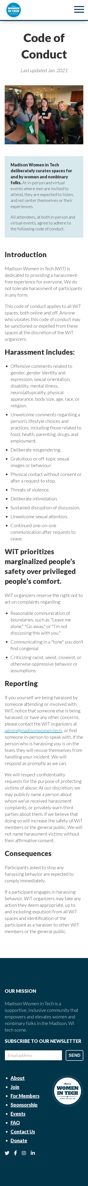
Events (18, 1113)
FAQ (15, 1122)
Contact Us (23, 1131)
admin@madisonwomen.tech (33, 730)
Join (15, 1087)
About (18, 1078)
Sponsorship (24, 1104)
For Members (25, 1096)
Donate (19, 1140)
